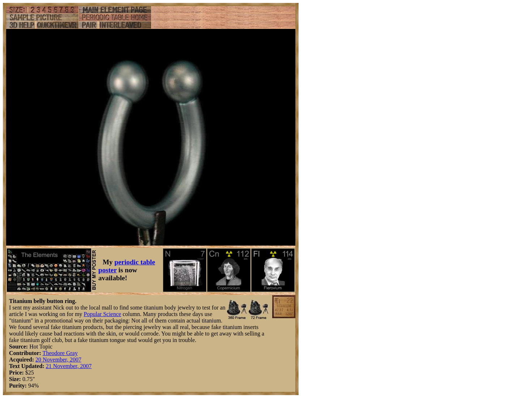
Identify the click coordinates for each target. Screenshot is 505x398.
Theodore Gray (60, 353)
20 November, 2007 (58, 359)
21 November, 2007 (69, 366)
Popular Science (102, 314)
